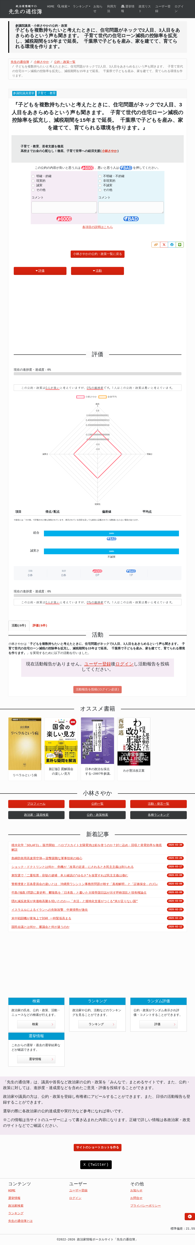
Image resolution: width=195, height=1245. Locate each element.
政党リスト (145, 9)
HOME (50, 6)
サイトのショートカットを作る (97, 1147)
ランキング (101, 1024)
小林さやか (109, 151)
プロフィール (36, 804)
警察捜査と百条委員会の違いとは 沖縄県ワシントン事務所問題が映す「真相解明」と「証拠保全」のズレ (84, 884)
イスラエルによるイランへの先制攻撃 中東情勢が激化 (49, 910)
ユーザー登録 (163, 9)
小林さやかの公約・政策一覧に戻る (97, 254)
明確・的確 (44, 176)
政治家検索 (15, 1206)
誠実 (39, 185)
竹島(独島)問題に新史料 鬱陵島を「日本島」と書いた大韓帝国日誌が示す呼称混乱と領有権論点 (78, 893)
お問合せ (136, 1198)
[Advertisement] (97, 314)
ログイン (179, 9)
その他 (40, 190)
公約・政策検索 (97, 815)
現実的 (40, 181)
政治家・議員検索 (36, 815)
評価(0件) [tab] (40, 625)
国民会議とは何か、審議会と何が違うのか (40, 927)
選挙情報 (127, 9)
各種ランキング (158, 815)
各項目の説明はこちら (97, 227)
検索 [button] (62, 6)
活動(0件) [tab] (19, 625)
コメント (38, 197)
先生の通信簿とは (20, 1221)
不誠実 (107, 185)
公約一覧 (97, 804)
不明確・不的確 (114, 176)
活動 (97, 271)
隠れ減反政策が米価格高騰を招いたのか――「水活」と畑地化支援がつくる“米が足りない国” (74, 901)
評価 (40, 271)
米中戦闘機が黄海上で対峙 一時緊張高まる (41, 918)
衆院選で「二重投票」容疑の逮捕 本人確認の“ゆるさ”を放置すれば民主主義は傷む (69, 875)
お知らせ (98, 9)
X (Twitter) (95, 1164)
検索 (42, 1024)
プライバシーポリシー (145, 1206)
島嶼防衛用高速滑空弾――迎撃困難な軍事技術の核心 (46, 858)
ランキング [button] (80, 6)
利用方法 (111, 9)
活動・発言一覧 (158, 804)
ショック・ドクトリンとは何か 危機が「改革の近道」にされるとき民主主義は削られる (72, 867)
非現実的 (109, 181)
